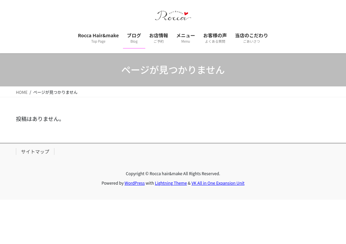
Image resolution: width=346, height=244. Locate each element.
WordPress (135, 183)
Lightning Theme (171, 183)
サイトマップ (35, 151)
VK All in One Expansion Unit (218, 183)
